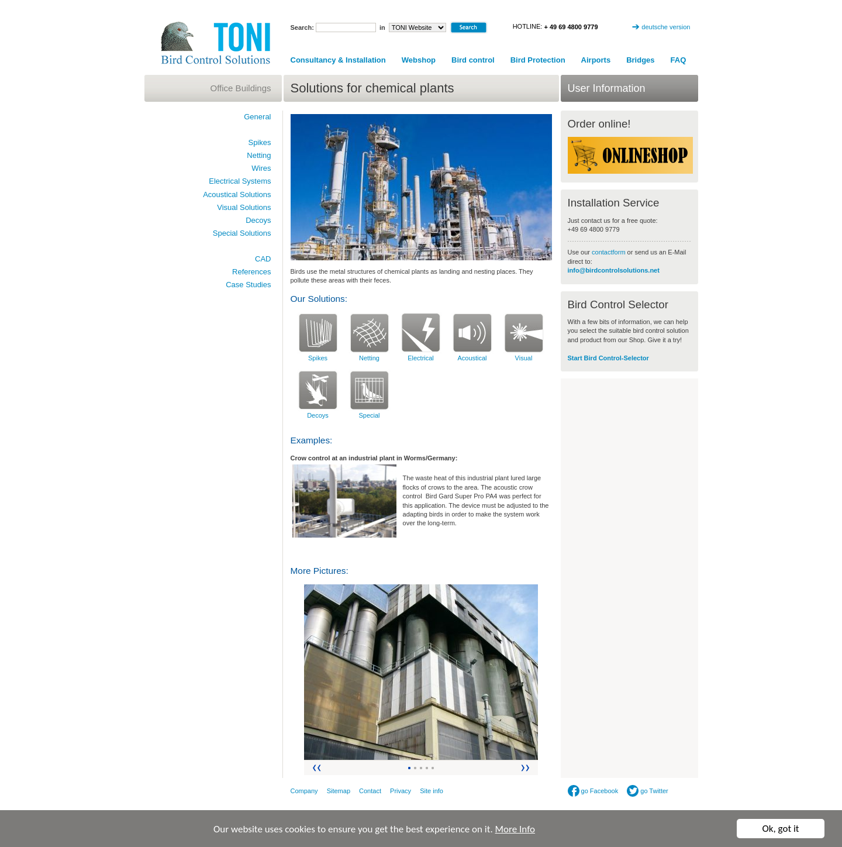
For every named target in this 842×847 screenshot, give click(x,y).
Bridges (640, 60)
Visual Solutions (244, 207)
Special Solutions (242, 233)
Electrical (421, 357)
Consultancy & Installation (338, 60)
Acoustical (471, 357)
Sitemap (338, 790)
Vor (526, 767)
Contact (370, 790)
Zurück (316, 767)
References (251, 271)
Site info (431, 790)
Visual (524, 357)
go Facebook (593, 790)
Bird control (473, 60)
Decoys (318, 415)
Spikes (317, 357)
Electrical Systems (240, 181)
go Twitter (647, 790)
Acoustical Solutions (237, 194)
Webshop (419, 60)
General (257, 116)
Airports (596, 60)
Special (368, 415)
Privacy (400, 790)
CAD (263, 258)
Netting (369, 357)
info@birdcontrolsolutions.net (614, 270)
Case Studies (248, 284)
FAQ (678, 60)
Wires (261, 168)
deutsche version (665, 26)
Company (304, 790)
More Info (515, 829)
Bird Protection (537, 60)
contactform (609, 252)
